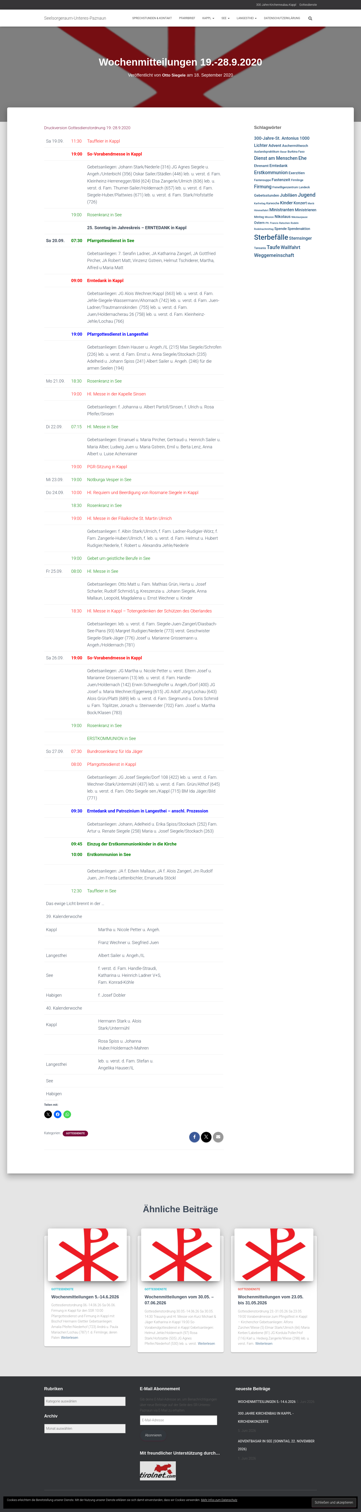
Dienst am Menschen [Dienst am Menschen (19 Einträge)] (276, 158)
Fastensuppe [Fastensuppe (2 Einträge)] (262, 180)
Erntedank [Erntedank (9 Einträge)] (278, 165)
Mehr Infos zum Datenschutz (219, 1500)
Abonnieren (153, 1435)
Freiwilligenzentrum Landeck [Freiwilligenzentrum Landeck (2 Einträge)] (291, 187)
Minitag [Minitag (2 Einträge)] (259, 217)
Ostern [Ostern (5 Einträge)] (259, 223)
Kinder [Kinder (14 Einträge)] (286, 202)
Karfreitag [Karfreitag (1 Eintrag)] (260, 203)
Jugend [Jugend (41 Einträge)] (307, 195)
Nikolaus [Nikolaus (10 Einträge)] (283, 216)
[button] (213, 18)
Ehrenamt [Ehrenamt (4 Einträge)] (261, 166)
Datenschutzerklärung (282, 18)
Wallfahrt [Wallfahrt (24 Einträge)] (290, 247)
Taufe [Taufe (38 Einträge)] (273, 247)
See (226, 18)
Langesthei (247, 18)
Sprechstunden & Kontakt (152, 18)
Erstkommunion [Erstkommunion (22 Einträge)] (271, 172)
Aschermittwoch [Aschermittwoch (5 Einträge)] (295, 146)
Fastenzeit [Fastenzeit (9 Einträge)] (281, 179)
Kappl (208, 18)
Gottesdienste (308, 4)
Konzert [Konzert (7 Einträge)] (300, 203)
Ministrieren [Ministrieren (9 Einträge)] (305, 209)
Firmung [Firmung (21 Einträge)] (263, 186)
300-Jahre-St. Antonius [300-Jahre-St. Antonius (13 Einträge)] (276, 138)
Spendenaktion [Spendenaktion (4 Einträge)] (299, 229)
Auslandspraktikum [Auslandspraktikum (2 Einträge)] (266, 151)
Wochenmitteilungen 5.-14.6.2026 (85, 1297)
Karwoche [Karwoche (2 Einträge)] (272, 203)
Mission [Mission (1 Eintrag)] (269, 217)
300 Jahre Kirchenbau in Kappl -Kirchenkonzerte (266, 1417)
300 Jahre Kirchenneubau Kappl (276, 4)
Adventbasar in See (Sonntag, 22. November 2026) (276, 1445)
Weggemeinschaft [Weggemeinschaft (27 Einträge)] (274, 255)
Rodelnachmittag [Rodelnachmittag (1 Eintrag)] (263, 229)
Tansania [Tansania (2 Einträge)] (260, 248)
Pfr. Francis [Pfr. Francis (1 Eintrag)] (272, 223)
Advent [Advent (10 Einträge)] (274, 145)
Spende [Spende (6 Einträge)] (280, 229)
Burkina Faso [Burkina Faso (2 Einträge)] (296, 151)
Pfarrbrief (187, 18)
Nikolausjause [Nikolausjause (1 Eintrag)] (299, 217)
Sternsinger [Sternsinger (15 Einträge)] (300, 238)
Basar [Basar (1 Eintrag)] (283, 151)
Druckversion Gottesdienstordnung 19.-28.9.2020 (90, 127)
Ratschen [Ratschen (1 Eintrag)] (284, 223)
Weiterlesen (69, 1338)
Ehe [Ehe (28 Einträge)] (302, 158)
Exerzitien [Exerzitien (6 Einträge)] (297, 173)
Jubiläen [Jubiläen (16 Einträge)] (288, 195)
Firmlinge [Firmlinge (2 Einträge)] (297, 180)
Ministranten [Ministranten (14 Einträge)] (281, 209)
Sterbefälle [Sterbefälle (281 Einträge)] (271, 237)
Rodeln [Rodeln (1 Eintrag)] (295, 223)
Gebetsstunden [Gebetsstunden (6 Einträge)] (266, 195)
